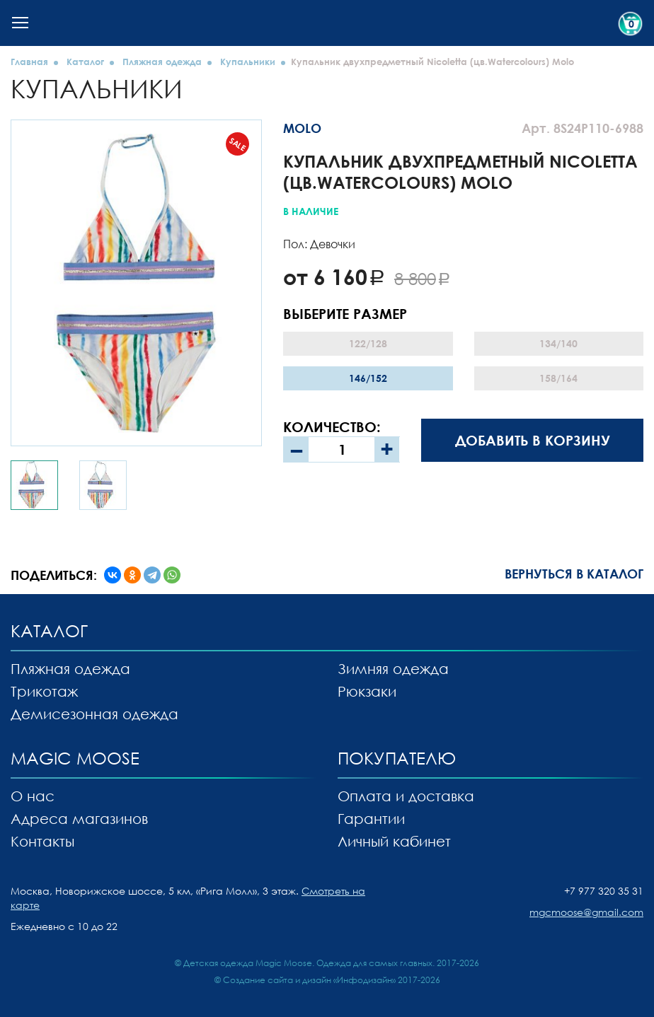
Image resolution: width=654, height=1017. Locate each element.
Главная (29, 61)
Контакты (42, 840)
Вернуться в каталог (574, 573)
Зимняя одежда (393, 668)
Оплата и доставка (406, 795)
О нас (32, 795)
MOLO (302, 128)
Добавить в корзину (532, 439)
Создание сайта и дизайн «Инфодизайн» (309, 980)
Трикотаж (44, 690)
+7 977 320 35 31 (603, 891)
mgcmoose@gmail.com (586, 912)
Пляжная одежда (162, 61)
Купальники (247, 61)
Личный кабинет (394, 840)
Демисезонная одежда (94, 713)
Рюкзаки (367, 690)
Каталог (85, 61)
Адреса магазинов (79, 818)
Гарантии (371, 818)
